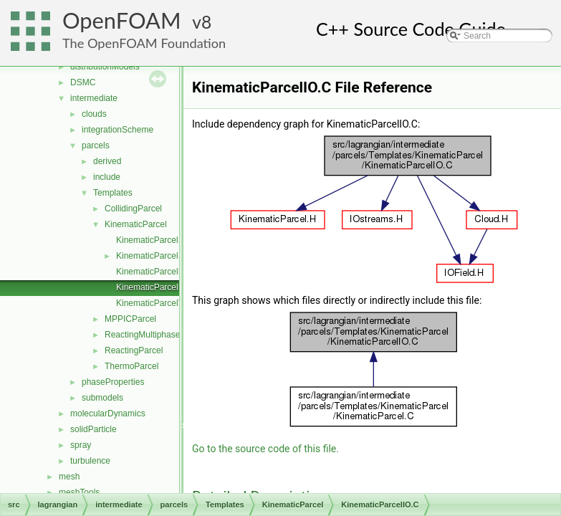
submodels (102, 398)
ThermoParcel (131, 366)
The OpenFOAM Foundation (144, 43)
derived (107, 161)
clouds (94, 114)
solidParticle (93, 429)
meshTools (79, 492)
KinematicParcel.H (151, 256)
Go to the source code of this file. (265, 448)
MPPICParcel (130, 319)
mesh (69, 477)
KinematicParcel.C (151, 240)
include (106, 177)
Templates (113, 193)
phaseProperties (113, 382)
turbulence (90, 461)
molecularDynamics (107, 413)
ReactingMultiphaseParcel (154, 335)
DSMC (82, 82)
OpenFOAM (121, 20)
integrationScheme (117, 130)
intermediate (94, 98)
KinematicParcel (136, 224)
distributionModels (105, 67)
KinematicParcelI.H (152, 272)
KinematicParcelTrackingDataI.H (178, 303)
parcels (96, 145)
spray (80, 445)
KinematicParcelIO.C (156, 287)
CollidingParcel (133, 209)
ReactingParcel (134, 350)
